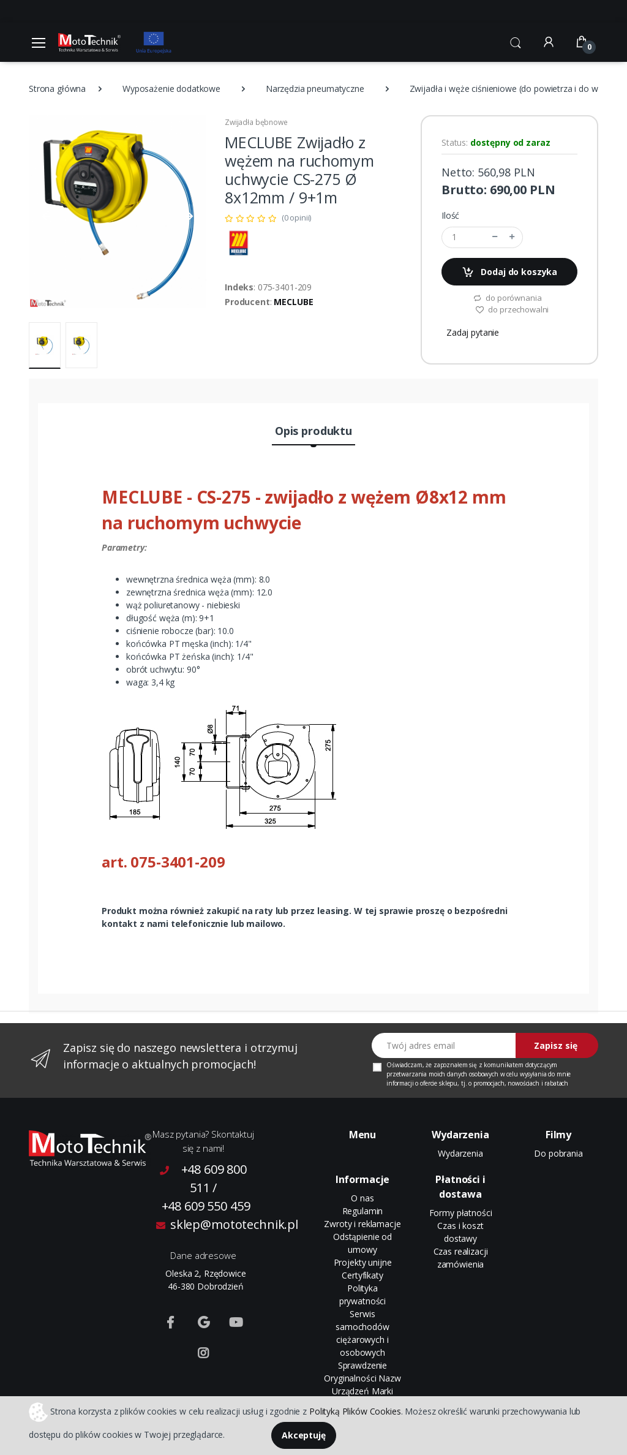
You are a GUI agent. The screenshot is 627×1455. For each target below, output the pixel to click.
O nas (362, 1198)
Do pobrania (558, 1153)
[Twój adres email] (444, 1045)
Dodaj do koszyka (509, 272)
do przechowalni (512, 309)
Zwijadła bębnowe (256, 122)
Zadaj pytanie (472, 332)
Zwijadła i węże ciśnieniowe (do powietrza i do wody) (513, 88)
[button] (515, 41)
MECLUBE (293, 302)
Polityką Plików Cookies (355, 1410)
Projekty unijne (363, 1262)
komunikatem (503, 1064)
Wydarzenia (460, 1153)
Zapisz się (555, 1045)
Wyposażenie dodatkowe (171, 88)
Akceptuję (304, 1435)
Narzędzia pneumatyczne (315, 88)
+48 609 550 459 (206, 1206)
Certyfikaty (362, 1275)
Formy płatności (460, 1213)
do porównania (507, 297)
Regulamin (362, 1211)
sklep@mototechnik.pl (205, 1224)
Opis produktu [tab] (313, 430)
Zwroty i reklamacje (362, 1224)
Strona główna (57, 88)
